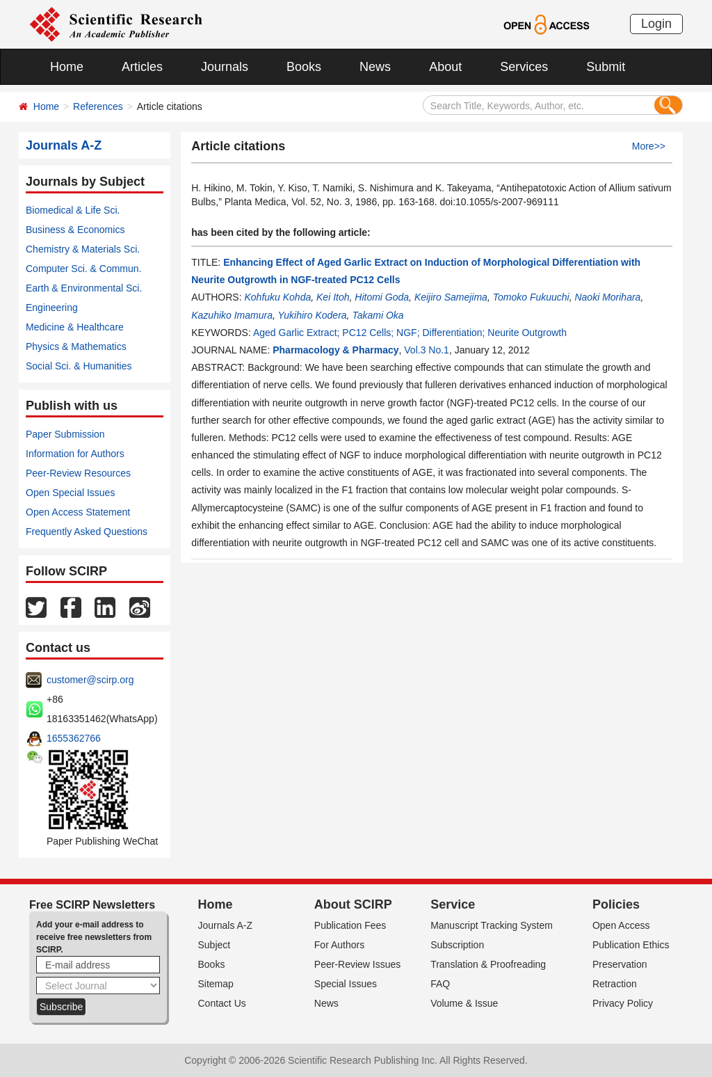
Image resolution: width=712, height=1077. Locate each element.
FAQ (440, 983)
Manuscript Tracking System (491, 925)
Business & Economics (75, 229)
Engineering (52, 307)
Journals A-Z (225, 925)
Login (656, 24)
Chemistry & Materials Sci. (83, 249)
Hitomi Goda (382, 297)
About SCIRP (353, 904)
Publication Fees (350, 925)
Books (303, 67)
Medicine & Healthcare (75, 327)
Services (524, 67)
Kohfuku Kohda (277, 297)
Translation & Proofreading (488, 964)
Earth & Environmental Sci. (84, 288)
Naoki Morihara (607, 297)
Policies (616, 904)
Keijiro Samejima (450, 297)
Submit (605, 67)
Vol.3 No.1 (426, 350)
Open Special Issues (70, 492)
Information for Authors (75, 453)
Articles (142, 67)
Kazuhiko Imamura (232, 315)
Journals (224, 67)
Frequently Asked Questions (86, 531)
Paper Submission (65, 434)
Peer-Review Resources (78, 473)
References (98, 106)
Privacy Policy (622, 1003)
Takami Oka (377, 315)
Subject (214, 944)
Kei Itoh (332, 297)
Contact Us (222, 1003)
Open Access (621, 925)
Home (66, 67)
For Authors (339, 944)
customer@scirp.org (90, 679)
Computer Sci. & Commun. (84, 268)
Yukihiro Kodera (312, 315)
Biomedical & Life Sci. (73, 210)
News (375, 67)
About (445, 67)
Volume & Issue (464, 1003)
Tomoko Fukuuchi (531, 297)
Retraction (614, 983)
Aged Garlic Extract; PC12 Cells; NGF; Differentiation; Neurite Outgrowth (410, 332)
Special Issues (345, 983)
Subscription (457, 944)
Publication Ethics (631, 944)
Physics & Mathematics (76, 346)
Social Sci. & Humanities (79, 366)
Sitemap (216, 983)
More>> (648, 146)
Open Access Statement (78, 512)
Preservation (619, 964)
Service (452, 904)
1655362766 (74, 738)
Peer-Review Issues (357, 964)
